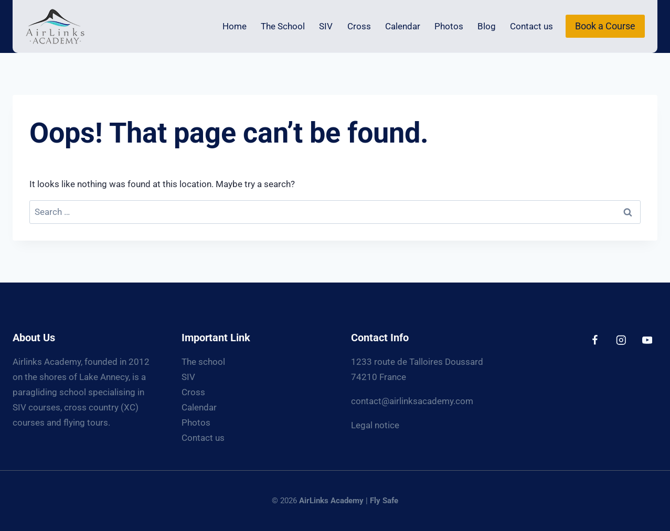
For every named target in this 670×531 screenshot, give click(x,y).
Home (234, 26)
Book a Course (605, 25)
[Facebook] (594, 340)
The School (283, 26)
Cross (359, 26)
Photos (448, 26)
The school (203, 361)
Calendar (402, 26)
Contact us (531, 26)
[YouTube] (647, 340)
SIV (326, 26)
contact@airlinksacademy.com (412, 401)
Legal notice (375, 425)
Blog (486, 26)
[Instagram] (621, 340)
